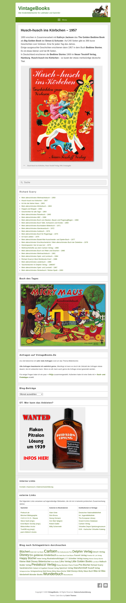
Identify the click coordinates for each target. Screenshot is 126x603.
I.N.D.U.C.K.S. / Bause (29, 518)
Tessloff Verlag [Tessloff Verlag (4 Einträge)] (94, 568)
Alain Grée (53, 513)
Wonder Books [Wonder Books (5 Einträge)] (36, 574)
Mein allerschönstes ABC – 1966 (33, 217)
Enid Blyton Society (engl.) (31, 524)
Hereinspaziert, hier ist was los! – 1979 (36, 245)
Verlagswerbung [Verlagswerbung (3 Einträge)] (36, 571)
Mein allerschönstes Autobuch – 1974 (35, 231)
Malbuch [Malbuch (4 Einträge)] (102, 561)
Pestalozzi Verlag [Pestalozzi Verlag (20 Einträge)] (44, 564)
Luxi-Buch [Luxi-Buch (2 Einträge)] (96, 561)
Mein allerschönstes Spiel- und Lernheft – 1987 (39, 267)
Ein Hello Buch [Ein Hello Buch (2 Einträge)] (61, 555)
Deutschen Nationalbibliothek (90, 513)
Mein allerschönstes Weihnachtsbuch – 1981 (38, 253)
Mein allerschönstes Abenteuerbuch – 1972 (37, 228)
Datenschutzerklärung (45, 487)
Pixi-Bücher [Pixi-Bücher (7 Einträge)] (84, 565)
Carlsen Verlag (84, 524)
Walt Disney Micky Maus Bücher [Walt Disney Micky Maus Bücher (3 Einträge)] (54, 571)
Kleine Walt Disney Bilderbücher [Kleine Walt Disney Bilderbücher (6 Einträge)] (35, 561)
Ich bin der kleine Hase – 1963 (33, 203)
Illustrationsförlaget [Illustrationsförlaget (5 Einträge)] (55, 558)
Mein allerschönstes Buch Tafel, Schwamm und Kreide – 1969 (45, 223)
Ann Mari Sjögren (55, 521)
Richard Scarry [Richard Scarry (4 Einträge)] (97, 565)
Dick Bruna (53, 515)
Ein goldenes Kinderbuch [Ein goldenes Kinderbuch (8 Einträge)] (43, 555)
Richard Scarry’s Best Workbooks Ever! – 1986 (39, 259)
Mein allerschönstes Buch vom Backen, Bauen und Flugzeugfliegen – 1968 (49, 220)
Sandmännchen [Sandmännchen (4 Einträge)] (26, 568)
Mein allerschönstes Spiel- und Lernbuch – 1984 (39, 256)
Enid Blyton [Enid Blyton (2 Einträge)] (70, 555)
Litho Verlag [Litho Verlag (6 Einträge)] (65, 561)
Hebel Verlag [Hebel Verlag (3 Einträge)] (41, 559)
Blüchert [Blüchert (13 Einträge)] (25, 551)
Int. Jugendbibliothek (87, 515)
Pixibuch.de (25, 513)
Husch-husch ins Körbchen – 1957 (34, 201)
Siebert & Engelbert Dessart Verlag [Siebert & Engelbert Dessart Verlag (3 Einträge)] (46, 568)
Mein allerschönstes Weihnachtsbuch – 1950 (38, 198)
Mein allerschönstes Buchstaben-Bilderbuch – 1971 (40, 226)
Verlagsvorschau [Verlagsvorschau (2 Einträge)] (25, 571)
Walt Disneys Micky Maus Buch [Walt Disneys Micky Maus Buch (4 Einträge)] (80, 571)
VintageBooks (34, 8)
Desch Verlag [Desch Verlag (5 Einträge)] (99, 552)
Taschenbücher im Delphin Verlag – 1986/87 (38, 265)
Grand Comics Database (88, 521)
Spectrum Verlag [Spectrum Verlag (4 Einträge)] (66, 568)
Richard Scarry (28, 192)
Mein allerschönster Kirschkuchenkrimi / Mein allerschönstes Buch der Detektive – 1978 (54, 242)
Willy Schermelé (55, 526)
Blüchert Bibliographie (29, 515)
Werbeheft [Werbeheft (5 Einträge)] (24, 574)
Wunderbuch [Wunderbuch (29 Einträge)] (53, 574)
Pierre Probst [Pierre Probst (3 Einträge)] (73, 565)
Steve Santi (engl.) (28, 521)
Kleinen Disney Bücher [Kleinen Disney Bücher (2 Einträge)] (96, 558)
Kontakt (22, 487)
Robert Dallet (54, 524)
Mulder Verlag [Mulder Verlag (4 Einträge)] (25, 565)
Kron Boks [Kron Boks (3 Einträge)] (55, 562)
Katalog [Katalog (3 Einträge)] (85, 559)
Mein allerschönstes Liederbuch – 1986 (36, 262)
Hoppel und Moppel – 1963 (31, 209)
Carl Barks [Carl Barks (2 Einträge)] (40, 552)
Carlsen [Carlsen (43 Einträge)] (50, 551)
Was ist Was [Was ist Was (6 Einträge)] (99, 571)
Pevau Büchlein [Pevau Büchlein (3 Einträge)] (62, 565)
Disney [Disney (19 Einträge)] (24, 555)
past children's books (29, 532)
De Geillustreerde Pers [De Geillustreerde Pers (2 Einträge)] (65, 552)
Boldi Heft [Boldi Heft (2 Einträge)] (33, 552)
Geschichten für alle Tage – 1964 (34, 212)
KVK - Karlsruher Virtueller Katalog (92, 529)
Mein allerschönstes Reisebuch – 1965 (36, 214)
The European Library (87, 518)
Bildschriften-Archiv (28, 526)
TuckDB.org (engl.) (28, 529)
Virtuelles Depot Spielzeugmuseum (92, 526)
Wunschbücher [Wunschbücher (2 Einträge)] (68, 574)
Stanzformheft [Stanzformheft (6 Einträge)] (80, 568)
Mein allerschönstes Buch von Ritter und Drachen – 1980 (43, 251)
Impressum (31, 487)
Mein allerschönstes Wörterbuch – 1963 (36, 206)
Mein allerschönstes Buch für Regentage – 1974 (39, 234)
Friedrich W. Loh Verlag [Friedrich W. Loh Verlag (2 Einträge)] (94, 555)
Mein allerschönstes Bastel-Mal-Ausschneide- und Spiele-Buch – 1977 (48, 239)
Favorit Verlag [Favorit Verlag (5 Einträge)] (80, 555)
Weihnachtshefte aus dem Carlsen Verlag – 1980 (40, 248)
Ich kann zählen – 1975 (30, 237)
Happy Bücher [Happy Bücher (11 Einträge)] (28, 558)
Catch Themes (70, 596)
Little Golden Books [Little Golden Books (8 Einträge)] (81, 561)
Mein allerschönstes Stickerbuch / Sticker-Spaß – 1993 (42, 270)
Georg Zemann (55, 518)
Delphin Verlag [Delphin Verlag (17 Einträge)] (82, 551)
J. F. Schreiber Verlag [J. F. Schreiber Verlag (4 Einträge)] (73, 558)
